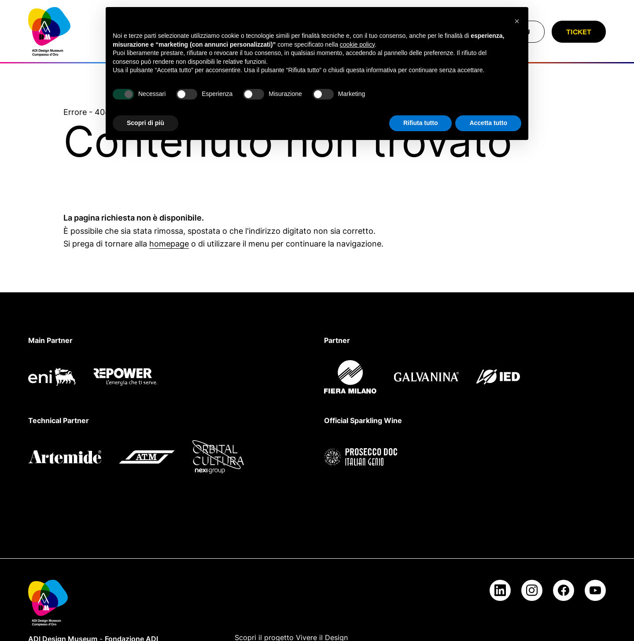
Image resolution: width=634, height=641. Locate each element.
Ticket (578, 31)
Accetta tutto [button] (488, 122)
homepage (169, 243)
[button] (517, 21)
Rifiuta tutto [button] (420, 122)
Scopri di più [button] (145, 122)
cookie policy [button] (357, 44)
